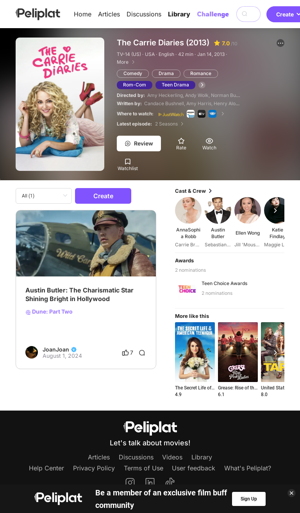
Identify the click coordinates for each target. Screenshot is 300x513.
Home (82, 14)
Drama (166, 73)
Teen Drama (175, 85)
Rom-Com (134, 85)
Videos (172, 457)
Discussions (144, 14)
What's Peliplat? (247, 468)
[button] (280, 43)
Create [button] (103, 196)
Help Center (46, 468)
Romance (200, 73)
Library (179, 14)
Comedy (132, 73)
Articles (109, 14)
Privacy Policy (94, 468)
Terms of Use (143, 468)
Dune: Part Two (49, 312)
